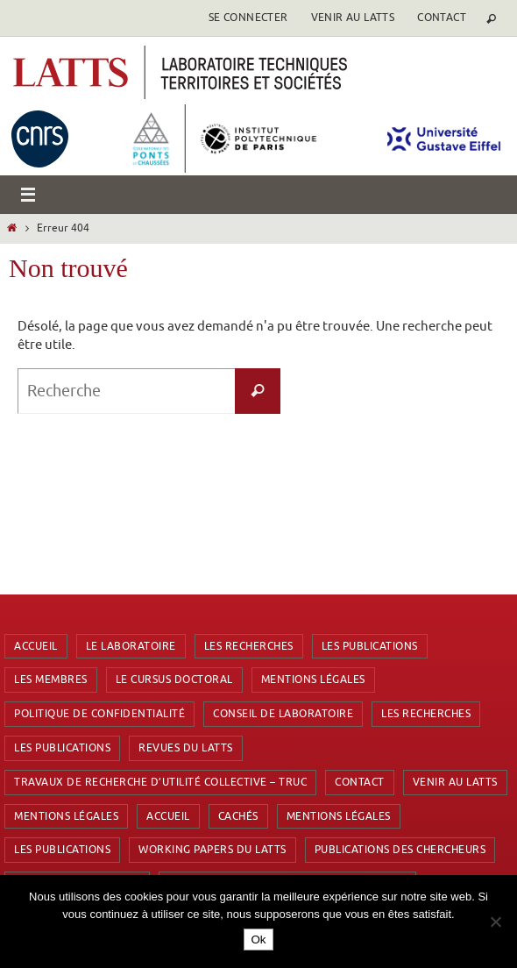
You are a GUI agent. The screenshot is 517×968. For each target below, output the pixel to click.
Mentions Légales (313, 680)
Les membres (51, 680)
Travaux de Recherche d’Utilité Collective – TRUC (160, 782)
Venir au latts (353, 18)
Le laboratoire (131, 646)
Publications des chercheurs (400, 850)
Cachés (238, 816)
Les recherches (249, 646)
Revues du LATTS (185, 748)
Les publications (370, 646)
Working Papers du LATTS (212, 850)
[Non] (495, 921)
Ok (258, 939)
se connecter (248, 18)
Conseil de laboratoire (283, 714)
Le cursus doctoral (174, 680)
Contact (441, 18)
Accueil (36, 646)
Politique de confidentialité (99, 714)
